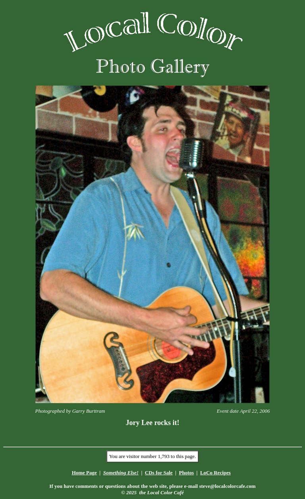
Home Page (84, 473)
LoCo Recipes (215, 473)
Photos (186, 473)
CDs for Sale (159, 473)
